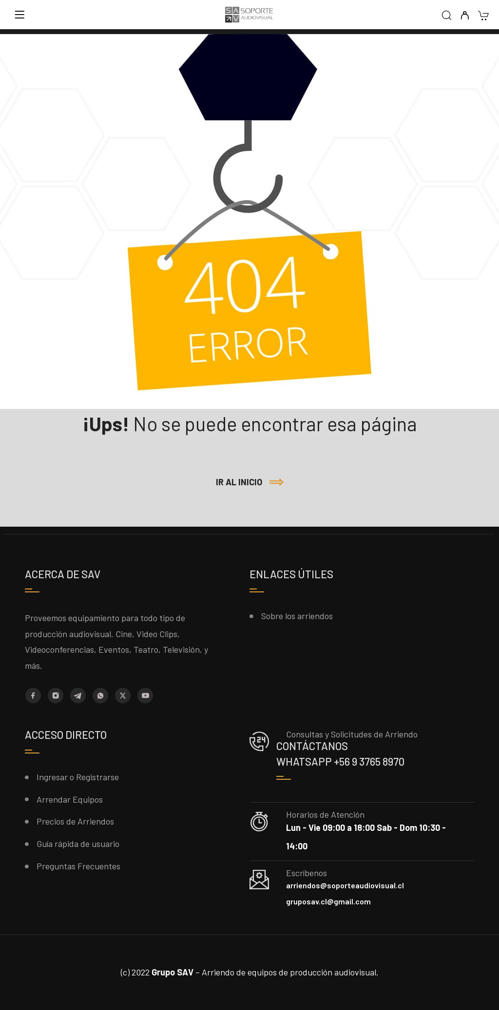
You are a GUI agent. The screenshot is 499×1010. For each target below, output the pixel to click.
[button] (249, 482)
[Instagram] (55, 695)
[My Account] (465, 15)
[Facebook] (33, 695)
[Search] (446, 15)
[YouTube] (145, 695)
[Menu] (19, 14)
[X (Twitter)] (123, 695)
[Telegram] (78, 695)
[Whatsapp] (100, 695)
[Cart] (483, 16)
